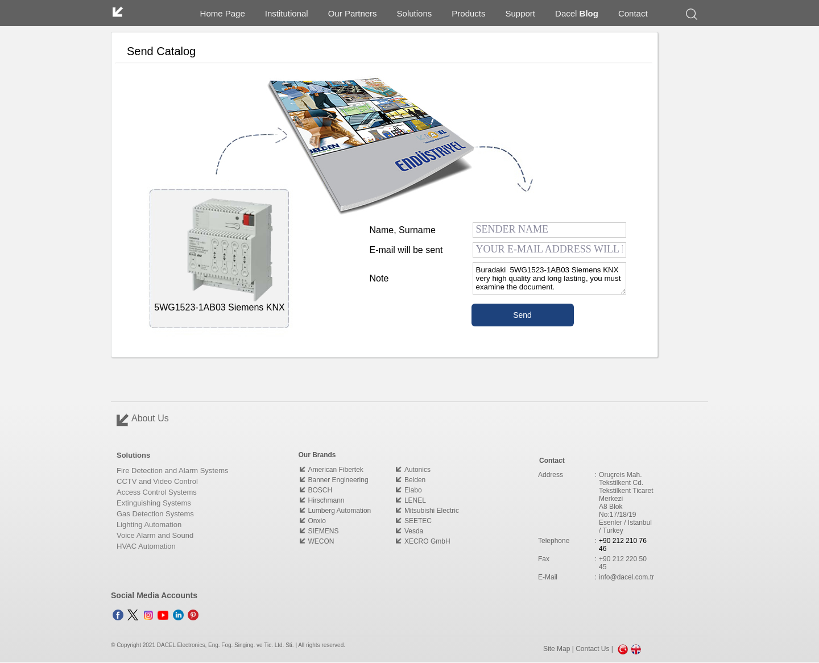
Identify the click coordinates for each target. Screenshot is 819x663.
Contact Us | (595, 649)
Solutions (414, 13)
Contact (633, 13)
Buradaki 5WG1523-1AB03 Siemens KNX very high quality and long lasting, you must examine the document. (549, 278)
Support (521, 13)
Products (468, 13)
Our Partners (352, 13)
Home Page (222, 13)
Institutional (286, 13)
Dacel (576, 13)
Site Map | (559, 649)
